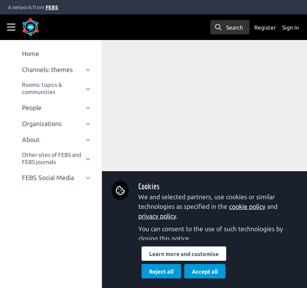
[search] (229, 27)
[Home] (41, 27)
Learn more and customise (184, 254)
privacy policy (158, 216)
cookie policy (247, 206)
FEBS (52, 7)
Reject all (162, 271)
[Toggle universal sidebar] (11, 27)
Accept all (205, 271)
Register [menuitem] (265, 27)
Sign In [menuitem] (290, 27)
